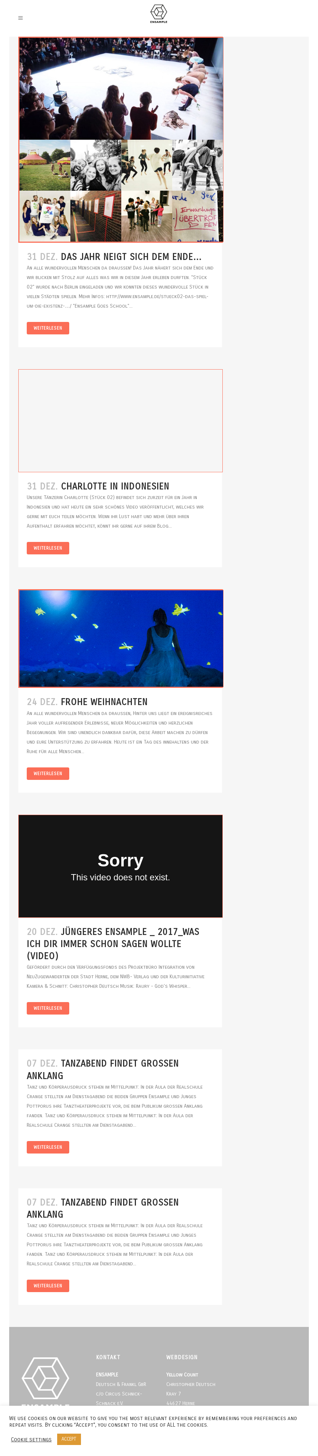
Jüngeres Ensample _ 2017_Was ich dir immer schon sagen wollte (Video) (113, 944)
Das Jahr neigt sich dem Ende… (131, 257)
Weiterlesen (48, 328)
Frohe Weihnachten (104, 702)
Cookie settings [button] (31, 1439)
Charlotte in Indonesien (115, 486)
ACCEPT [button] (69, 1439)
